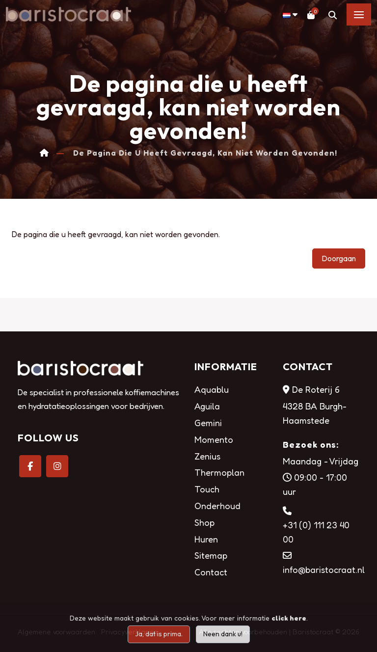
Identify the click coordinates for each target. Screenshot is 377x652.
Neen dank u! (222, 633)
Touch (206, 489)
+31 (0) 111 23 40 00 (316, 531)
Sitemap (210, 555)
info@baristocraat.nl (324, 569)
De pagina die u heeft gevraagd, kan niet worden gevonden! (205, 153)
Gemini (208, 422)
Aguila (207, 406)
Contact (210, 572)
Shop (204, 522)
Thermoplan (219, 472)
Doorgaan (339, 258)
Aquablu (211, 389)
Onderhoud (217, 505)
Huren (206, 539)
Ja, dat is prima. (159, 633)
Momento (213, 439)
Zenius (207, 456)
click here (288, 618)
